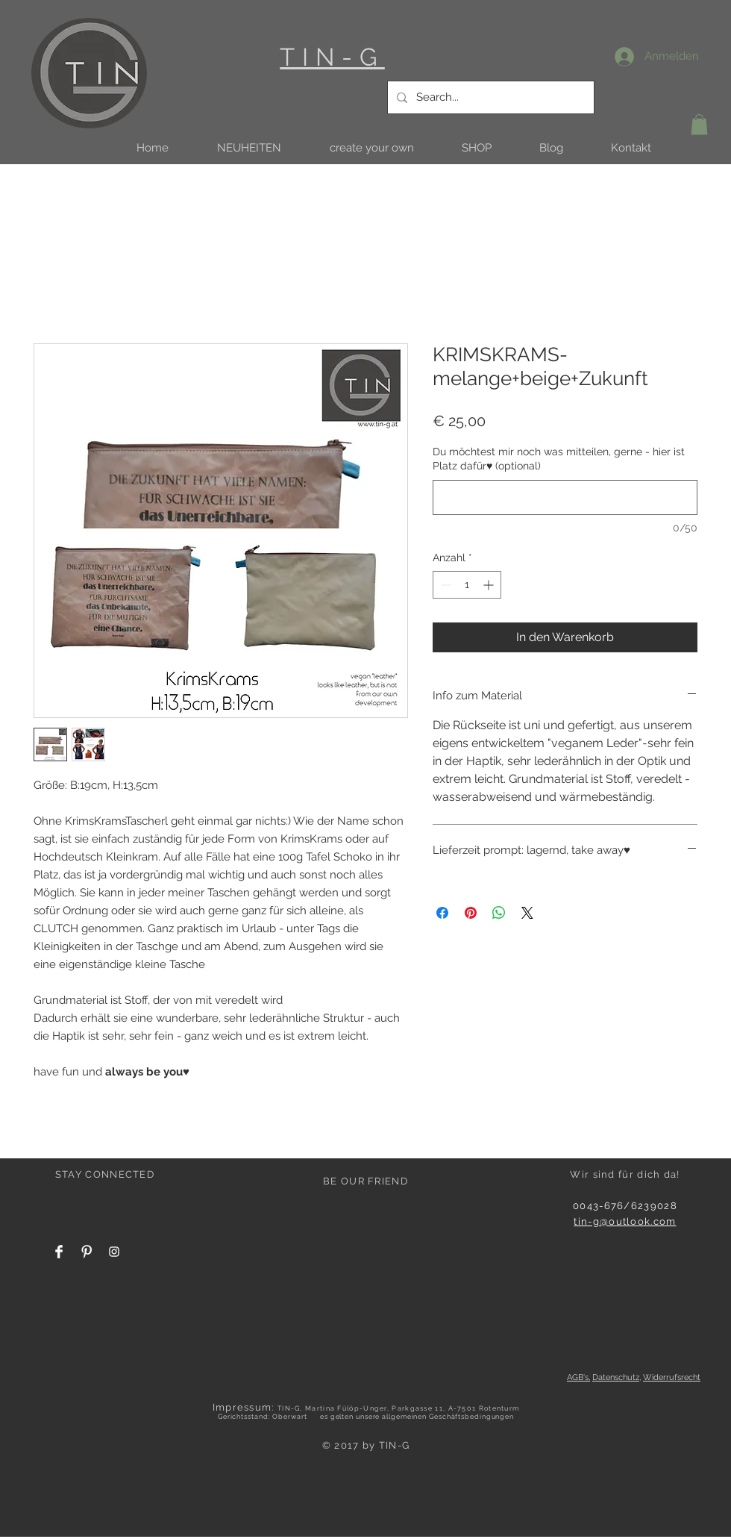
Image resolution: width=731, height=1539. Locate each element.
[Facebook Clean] (59, 1251)
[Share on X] (527, 913)
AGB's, (578, 1377)
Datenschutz (615, 1377)
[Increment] (489, 585)
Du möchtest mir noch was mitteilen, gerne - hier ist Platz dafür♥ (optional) (559, 459)
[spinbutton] (467, 585)
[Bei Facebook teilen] (442, 913)
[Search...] (489, 97)
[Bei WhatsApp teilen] (499, 913)
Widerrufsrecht (671, 1377)
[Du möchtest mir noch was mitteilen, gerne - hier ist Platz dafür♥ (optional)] (565, 497)
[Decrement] (444, 585)
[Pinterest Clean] (86, 1251)
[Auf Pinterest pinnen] (471, 913)
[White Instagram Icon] (114, 1251)
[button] (248, 148)
